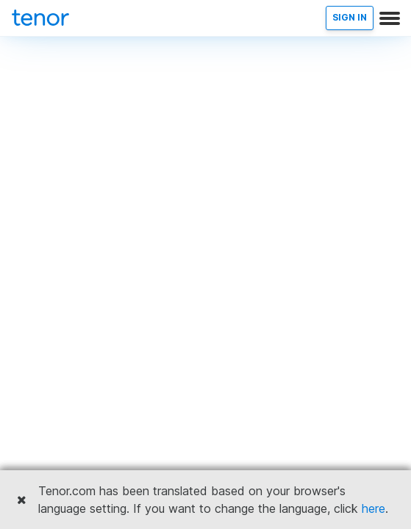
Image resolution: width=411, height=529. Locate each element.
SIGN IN (349, 17)
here (373, 508)
